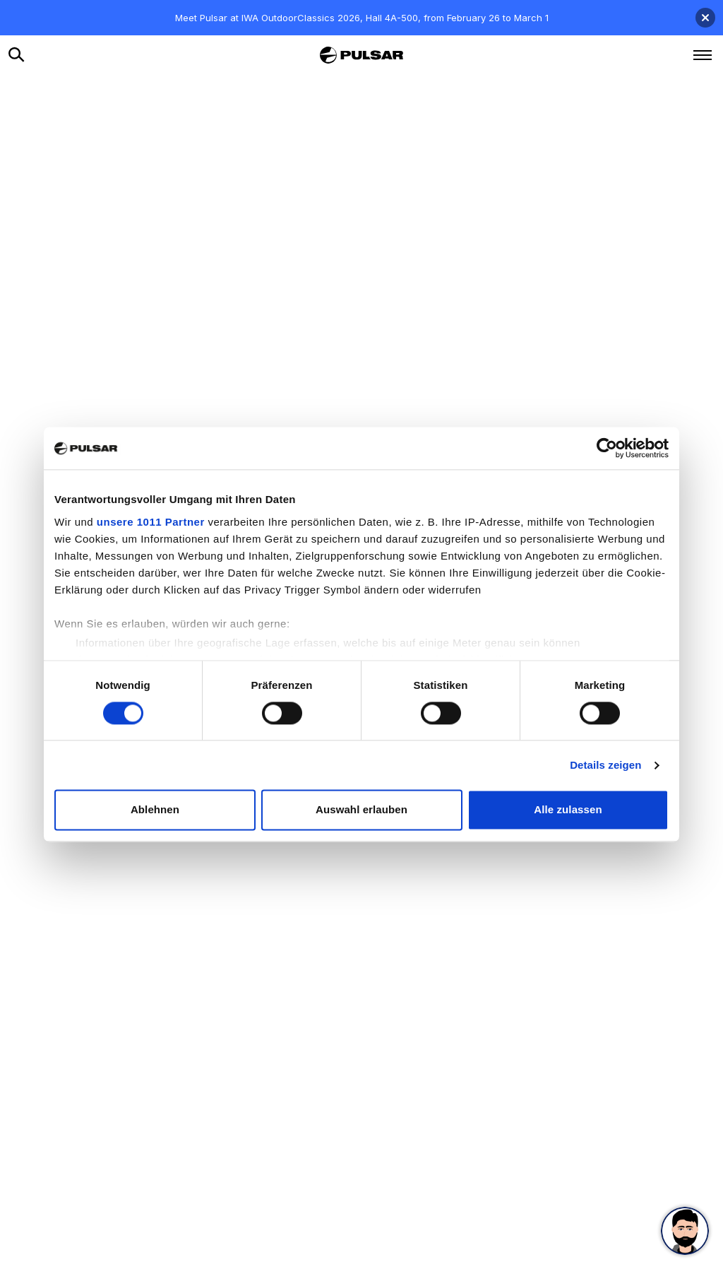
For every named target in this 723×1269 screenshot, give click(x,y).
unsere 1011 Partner (151, 522)
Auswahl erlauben (361, 810)
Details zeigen (605, 765)
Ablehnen (155, 810)
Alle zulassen (568, 810)
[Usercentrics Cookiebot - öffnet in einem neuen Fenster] (607, 448)
